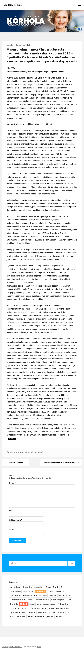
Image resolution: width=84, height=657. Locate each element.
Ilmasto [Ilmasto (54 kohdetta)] (50, 591)
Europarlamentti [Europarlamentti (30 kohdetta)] (15, 591)
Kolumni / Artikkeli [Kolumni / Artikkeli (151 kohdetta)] (64, 595)
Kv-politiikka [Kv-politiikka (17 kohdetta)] (14, 604)
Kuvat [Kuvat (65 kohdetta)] (69, 600)
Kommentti (12, 483)
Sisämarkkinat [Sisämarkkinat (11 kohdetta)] (35, 608)
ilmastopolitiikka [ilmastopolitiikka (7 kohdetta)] (15, 595)
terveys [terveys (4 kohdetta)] (51, 608)
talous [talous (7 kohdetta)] (44, 608)
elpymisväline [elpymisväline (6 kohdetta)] (27, 587)
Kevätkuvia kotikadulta (16, 462)
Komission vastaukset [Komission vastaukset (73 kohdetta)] (17, 600)
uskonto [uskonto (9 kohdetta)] (52, 612)
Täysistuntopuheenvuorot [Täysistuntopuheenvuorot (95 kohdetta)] (18, 612)
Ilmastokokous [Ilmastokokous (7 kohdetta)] (60, 591)
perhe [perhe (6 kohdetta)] (39, 604)
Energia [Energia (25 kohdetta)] (48, 587)
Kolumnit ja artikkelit (23, 45)
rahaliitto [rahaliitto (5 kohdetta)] (25, 608)
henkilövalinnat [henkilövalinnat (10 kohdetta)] (28, 591)
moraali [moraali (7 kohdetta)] (32, 604)
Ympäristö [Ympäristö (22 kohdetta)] (58, 617)
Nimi (11, 510)
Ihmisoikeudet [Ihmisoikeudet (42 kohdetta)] (40, 591)
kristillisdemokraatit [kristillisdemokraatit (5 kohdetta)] (42, 600)
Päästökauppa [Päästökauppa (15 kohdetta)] (14, 608)
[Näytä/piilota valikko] (79, 4)
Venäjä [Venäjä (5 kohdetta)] (12, 617)
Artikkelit (10, 45)
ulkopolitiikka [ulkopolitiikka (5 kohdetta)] (42, 612)
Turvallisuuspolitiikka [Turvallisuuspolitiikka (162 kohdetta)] (63, 608)
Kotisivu (11, 530)
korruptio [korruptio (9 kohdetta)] (30, 600)
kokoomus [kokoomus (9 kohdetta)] (52, 595)
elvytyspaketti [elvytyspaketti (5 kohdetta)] (38, 587)
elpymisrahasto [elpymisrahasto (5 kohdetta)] (15, 587)
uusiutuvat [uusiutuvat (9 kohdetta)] (60, 612)
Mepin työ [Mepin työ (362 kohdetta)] (23, 604)
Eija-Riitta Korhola (13, 5)
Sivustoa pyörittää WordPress (12, 647)
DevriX (39, 647)
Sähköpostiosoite (15, 520)
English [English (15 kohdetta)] (55, 587)
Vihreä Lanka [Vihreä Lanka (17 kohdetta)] (21, 617)
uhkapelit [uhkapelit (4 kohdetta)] (32, 612)
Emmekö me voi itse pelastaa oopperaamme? (59, 462)
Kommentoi (39, 452)
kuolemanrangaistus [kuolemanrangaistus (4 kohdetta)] (58, 600)
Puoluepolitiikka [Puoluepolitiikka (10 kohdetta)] (63, 604)
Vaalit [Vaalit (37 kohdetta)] (68, 612)
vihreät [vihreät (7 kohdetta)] (30, 617)
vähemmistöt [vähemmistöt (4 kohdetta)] (39, 617)
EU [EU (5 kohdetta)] (61, 587)
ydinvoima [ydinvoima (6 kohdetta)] (49, 617)
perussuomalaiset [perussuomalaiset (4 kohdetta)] (49, 604)
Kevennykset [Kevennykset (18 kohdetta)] (27, 595)
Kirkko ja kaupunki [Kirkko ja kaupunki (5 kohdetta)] (40, 595)
